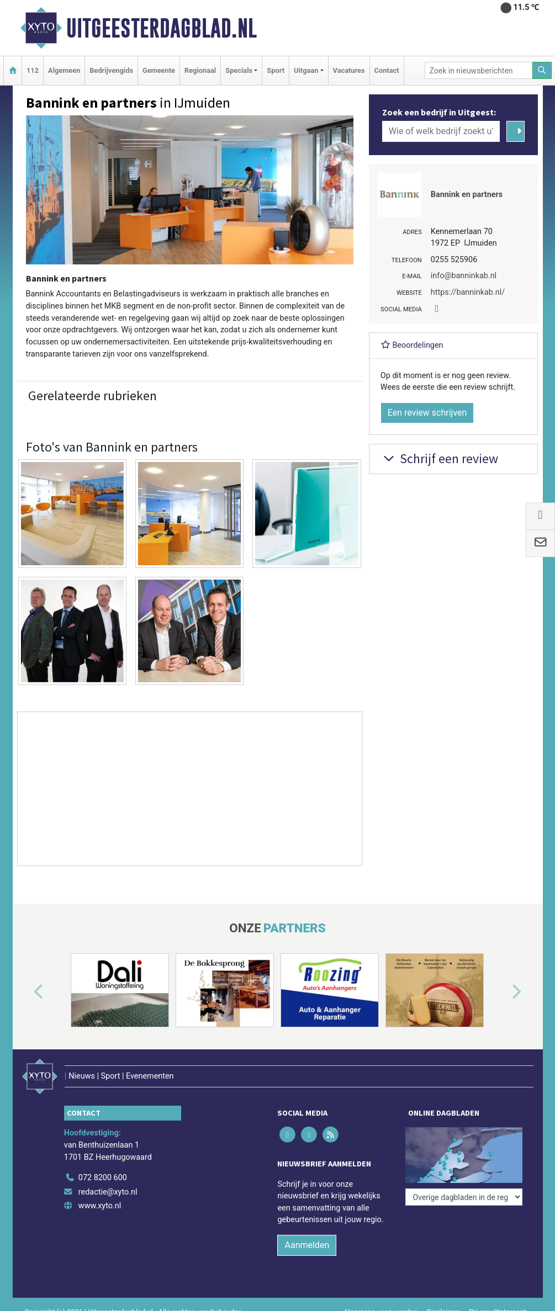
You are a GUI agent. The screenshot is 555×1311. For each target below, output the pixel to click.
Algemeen (64, 70)
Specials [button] (238, 70)
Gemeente (158, 70)
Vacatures (349, 70)
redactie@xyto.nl (108, 1192)
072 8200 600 (102, 1177)
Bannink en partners (467, 194)
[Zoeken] (542, 70)
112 (33, 70)
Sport (275, 70)
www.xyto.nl (99, 1206)
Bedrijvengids (111, 70)
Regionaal (200, 70)
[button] (26, 992)
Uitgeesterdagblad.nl (161, 28)
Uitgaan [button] (306, 70)
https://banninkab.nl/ (468, 292)
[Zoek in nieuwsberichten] (479, 70)
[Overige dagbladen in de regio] (463, 1197)
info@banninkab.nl (463, 275)
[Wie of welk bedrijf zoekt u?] (441, 131)
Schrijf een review (439, 458)
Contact (386, 70)
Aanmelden (306, 1245)
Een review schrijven (427, 412)
